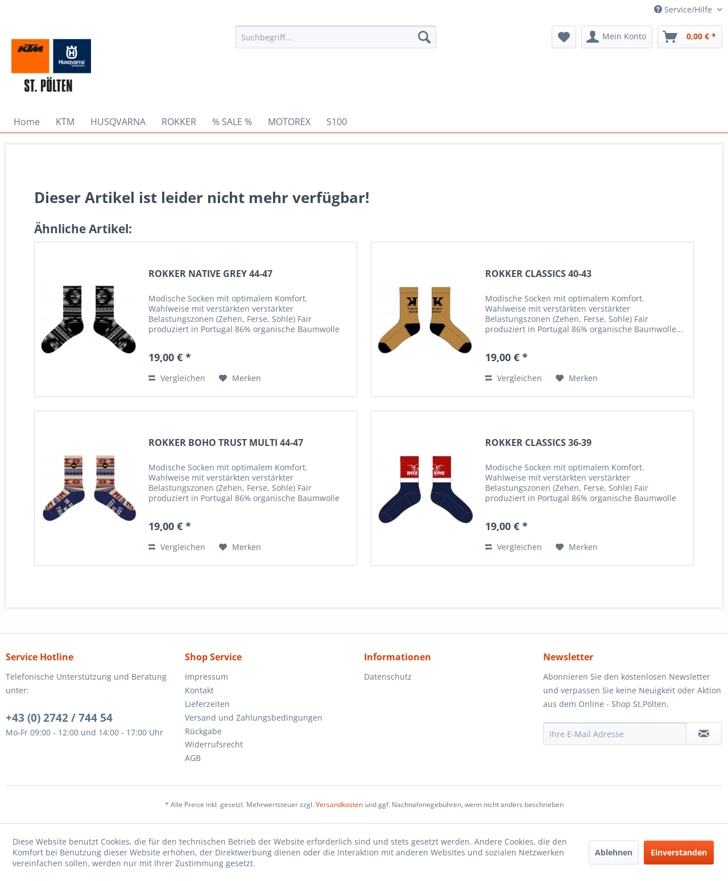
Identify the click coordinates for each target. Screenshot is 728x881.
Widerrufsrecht (214, 744)
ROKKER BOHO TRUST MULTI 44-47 (225, 443)
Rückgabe (203, 731)
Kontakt (199, 690)
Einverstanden (679, 852)
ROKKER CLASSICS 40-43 (538, 274)
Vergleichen (176, 378)
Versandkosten (339, 804)
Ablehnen (613, 852)
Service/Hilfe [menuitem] (684, 9)
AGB (193, 757)
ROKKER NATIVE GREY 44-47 (210, 274)
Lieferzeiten (207, 703)
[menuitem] (335, 37)
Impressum (206, 676)
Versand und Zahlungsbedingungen (253, 717)
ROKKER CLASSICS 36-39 (538, 443)
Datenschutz (388, 676)
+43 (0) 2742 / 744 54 (59, 717)
